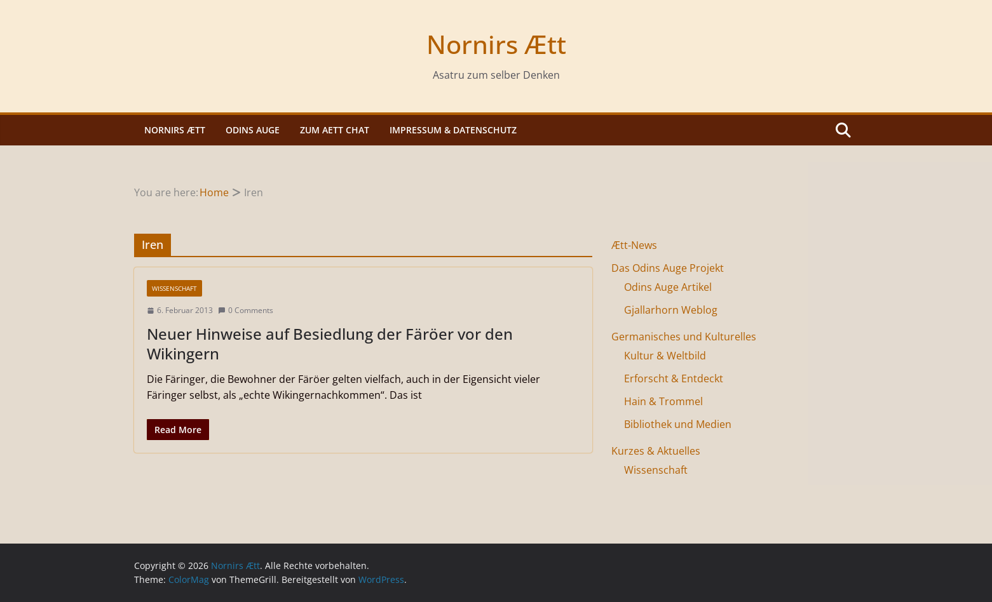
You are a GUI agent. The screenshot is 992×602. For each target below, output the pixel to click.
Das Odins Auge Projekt (667, 268)
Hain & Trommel (663, 401)
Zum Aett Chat (334, 130)
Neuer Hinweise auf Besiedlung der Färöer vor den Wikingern (330, 343)
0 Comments (245, 310)
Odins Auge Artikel (668, 287)
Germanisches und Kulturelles (683, 337)
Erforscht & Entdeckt (673, 378)
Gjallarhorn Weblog (670, 310)
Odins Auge (253, 130)
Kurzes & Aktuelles (655, 451)
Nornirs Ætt (496, 44)
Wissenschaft (174, 288)
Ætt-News (634, 245)
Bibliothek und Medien (677, 424)
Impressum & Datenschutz (453, 130)
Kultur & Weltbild (665, 356)
